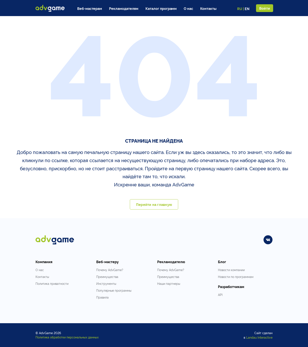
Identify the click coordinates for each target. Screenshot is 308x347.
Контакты (208, 8)
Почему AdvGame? (109, 270)
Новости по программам (235, 277)
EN (247, 8)
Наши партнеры (168, 283)
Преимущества (107, 277)
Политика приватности (52, 283)
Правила (102, 297)
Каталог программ (161, 8)
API (220, 295)
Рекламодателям (123, 8)
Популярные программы (113, 290)
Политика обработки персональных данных (67, 337)
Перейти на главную (154, 204)
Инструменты (106, 283)
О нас (188, 8)
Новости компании (231, 270)
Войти (264, 8)
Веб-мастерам (89, 8)
